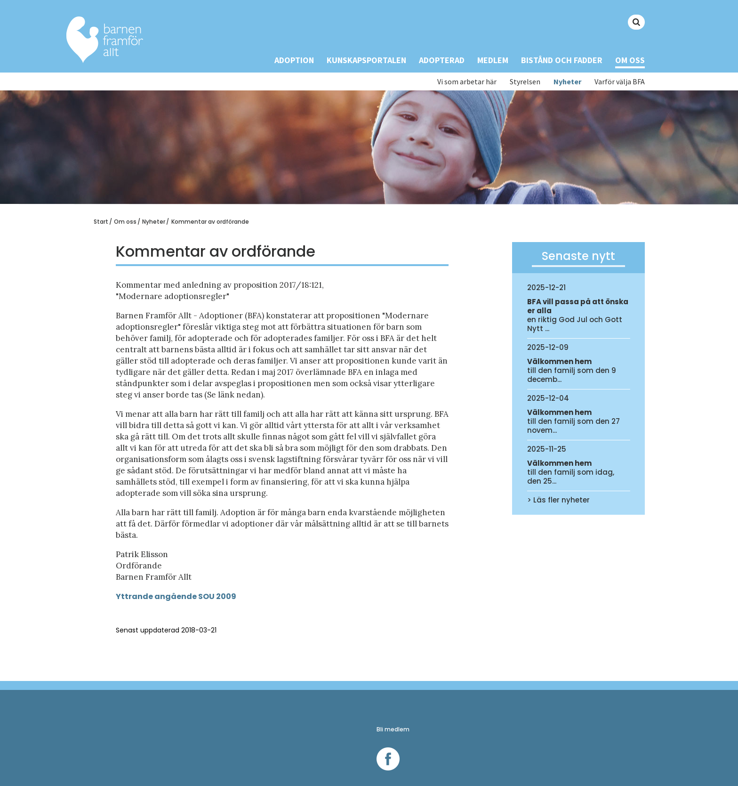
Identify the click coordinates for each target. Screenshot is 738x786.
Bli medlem (393, 729)
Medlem (492, 60)
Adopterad (442, 60)
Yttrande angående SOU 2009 (176, 596)
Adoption (294, 60)
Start (101, 222)
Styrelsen (525, 81)
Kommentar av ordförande (210, 222)
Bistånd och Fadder (561, 60)
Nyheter (567, 81)
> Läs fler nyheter (558, 500)
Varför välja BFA (619, 81)
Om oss (630, 60)
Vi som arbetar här (467, 81)
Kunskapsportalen (366, 60)
